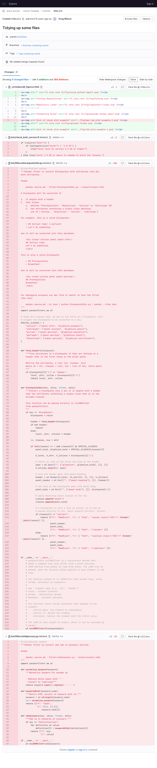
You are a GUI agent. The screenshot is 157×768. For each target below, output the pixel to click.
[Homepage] (4, 3)
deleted (28, 137)
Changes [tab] (11, 72)
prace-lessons (13, 11)
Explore (13, 3)
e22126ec (22, 36)
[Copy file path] (41, 87)
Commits (46, 11)
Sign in (150, 3)
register (71, 749)
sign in (81, 749)
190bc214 (57, 11)
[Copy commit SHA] (23, 19)
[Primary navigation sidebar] (3, 11)
